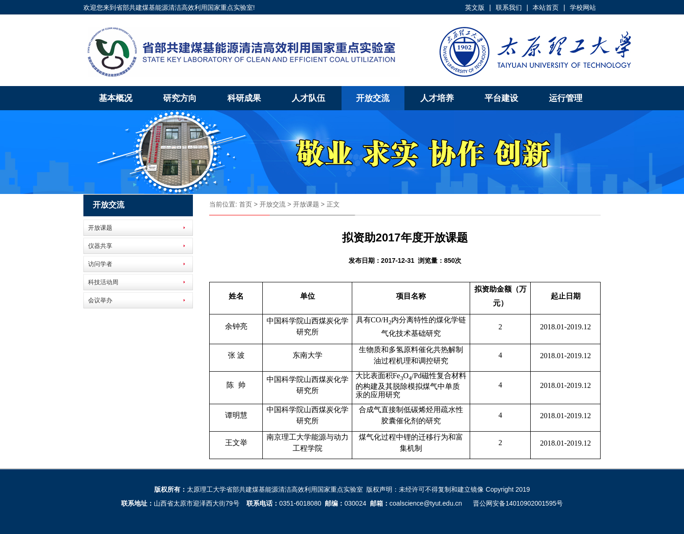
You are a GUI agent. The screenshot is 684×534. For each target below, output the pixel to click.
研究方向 (180, 98)
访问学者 (100, 263)
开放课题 (100, 227)
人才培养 (437, 98)
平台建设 (501, 98)
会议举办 (100, 300)
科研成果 (244, 98)
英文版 (475, 7)
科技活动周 (103, 282)
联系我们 (509, 7)
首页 (245, 204)
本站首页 (546, 7)
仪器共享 (100, 245)
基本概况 (115, 98)
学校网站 (583, 7)
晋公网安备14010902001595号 (518, 503)
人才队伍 (308, 98)
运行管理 (565, 98)
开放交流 (373, 98)
